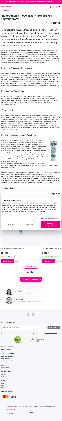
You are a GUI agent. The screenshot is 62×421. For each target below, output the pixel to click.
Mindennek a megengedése (50, 225)
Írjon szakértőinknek (30, 279)
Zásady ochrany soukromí (35, 406)
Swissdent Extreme (16, 165)
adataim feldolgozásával (51, 333)
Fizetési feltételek (5, 363)
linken (51, 1)
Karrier (3, 385)
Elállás (3, 365)
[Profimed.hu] (6, 6)
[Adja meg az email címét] (25, 327)
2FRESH (31, 412)
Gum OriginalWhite (31, 148)
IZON (36, 410)
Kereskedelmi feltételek (7, 356)
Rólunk (3, 383)
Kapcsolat (3, 387)
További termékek (31, 266)
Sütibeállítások (5, 367)
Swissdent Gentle (52, 180)
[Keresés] (48, 6)
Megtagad (11, 224)
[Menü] (59, 7)
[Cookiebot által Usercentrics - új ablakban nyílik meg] (52, 194)
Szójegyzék (4, 376)
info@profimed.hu (6, 349)
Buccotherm (29, 152)
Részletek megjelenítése (49, 218)
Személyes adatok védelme (8, 360)
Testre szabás (31, 224)
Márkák (3, 374)
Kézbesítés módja (5, 358)
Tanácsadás (5, 10)
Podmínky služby (43, 406)
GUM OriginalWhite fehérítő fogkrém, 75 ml (12, 248)
